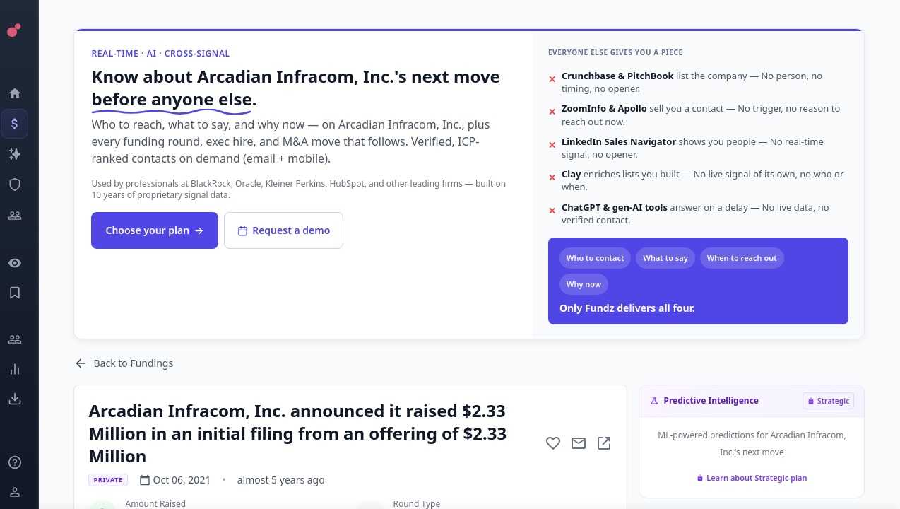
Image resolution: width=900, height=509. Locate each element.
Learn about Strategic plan (753, 477)
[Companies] (25, 154)
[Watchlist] (25, 263)
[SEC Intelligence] (25, 184)
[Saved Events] (25, 293)
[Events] (25, 124)
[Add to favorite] (554, 443)
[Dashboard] (25, 93)
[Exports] (25, 399)
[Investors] (25, 215)
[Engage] (25, 339)
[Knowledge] (25, 462)
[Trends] (25, 369)
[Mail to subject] (580, 443)
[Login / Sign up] (25, 492)
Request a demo (295, 230)
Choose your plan (166, 230)
